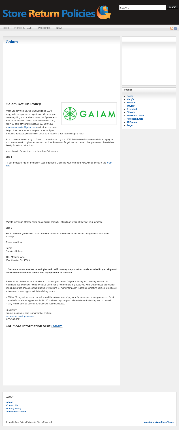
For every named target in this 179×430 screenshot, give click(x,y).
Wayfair (131, 106)
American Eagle (135, 119)
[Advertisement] (61, 73)
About (9, 402)
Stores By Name (23, 28)
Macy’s (130, 99)
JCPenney (132, 122)
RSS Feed (171, 28)
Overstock (132, 109)
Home (6, 28)
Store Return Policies (57, 12)
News (59, 28)
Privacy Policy (13, 408)
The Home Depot (135, 115)
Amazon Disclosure (16, 411)
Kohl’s (130, 96)
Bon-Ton (131, 102)
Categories (43, 28)
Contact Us (12, 405)
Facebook (175, 28)
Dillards (131, 112)
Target (130, 125)
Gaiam (12, 42)
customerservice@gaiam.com (22, 127)
